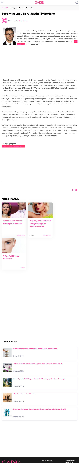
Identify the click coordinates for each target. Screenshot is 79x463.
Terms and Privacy (54, 461)
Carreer (23, 446)
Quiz (43, 449)
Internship (24, 448)
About (22, 442)
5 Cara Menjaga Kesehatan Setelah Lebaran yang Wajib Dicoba (35, 319)
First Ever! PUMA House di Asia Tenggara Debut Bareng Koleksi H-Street (37, 334)
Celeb (6, 8)
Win (47, 449)
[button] (76, 190)
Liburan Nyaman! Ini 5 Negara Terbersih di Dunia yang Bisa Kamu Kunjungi (38, 349)
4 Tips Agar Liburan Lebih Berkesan (25, 364)
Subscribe (74, 439)
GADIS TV (52, 449)
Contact (23, 444)
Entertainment (23, 21)
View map (4, 452)
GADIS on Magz (61, 449)
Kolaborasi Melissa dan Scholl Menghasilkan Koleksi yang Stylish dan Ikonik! (39, 379)
